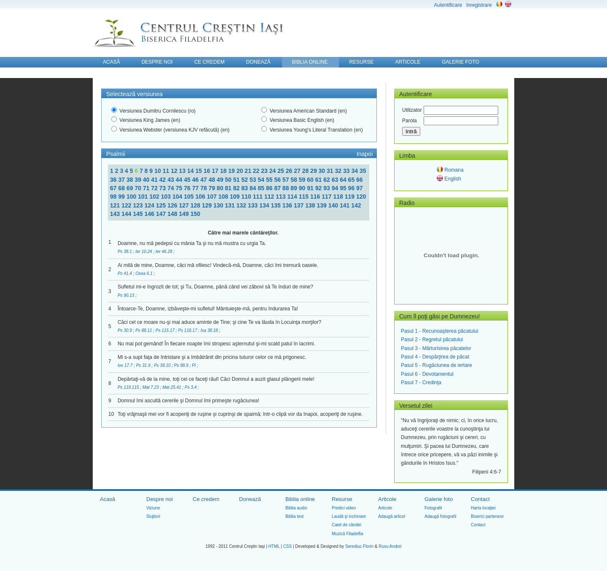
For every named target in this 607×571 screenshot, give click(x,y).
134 (265, 205)
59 (303, 179)
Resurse (342, 499)
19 (232, 170)
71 (147, 188)
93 (327, 188)
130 (219, 205)
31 (331, 170)
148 (173, 213)
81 (229, 188)
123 (139, 205)
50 (229, 179)
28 (306, 170)
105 (189, 196)
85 (262, 188)
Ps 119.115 (129, 387)
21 (248, 170)
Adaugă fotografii (440, 516)
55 (270, 179)
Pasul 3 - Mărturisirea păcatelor (436, 348)
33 (347, 170)
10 (158, 170)
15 (200, 170)
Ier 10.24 (144, 251)
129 (207, 205)
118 (338, 196)
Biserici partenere (487, 516)
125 (161, 205)
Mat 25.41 (172, 387)
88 (286, 188)
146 (150, 213)
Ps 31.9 (144, 365)
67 (114, 188)
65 (352, 179)
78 (204, 188)
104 (178, 196)
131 (230, 205)
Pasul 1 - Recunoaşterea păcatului (439, 331)
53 (254, 179)
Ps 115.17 (166, 330)
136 (288, 205)
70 (138, 188)
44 (180, 179)
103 (166, 196)
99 (122, 196)
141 (345, 205)
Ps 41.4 (125, 273)
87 (278, 188)
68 (122, 188)
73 (163, 188)
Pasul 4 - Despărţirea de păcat (435, 357)
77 (196, 188)
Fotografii (433, 508)
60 (311, 179)
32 (339, 170)
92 (319, 188)
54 (262, 179)
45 (188, 179)
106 (201, 196)
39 (138, 179)
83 (246, 188)
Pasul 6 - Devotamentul (427, 374)
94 (336, 188)
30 (323, 170)
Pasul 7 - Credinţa (421, 382)
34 (355, 170)
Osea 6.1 (144, 273)
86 (270, 188)
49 (221, 179)
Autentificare (448, 5)
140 (334, 205)
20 (240, 170)
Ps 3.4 (191, 387)
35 (363, 170)
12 (175, 170)
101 (143, 196)
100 (132, 196)
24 (273, 170)
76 (188, 188)
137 (299, 205)
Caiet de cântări (346, 525)
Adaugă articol (391, 516)
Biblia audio (296, 508)
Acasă (107, 499)
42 (163, 179)
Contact (480, 499)
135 (276, 205)
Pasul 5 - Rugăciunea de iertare (436, 365)
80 (221, 188)
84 (254, 188)
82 (237, 188)
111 (258, 196)
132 (242, 205)
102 (155, 196)
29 (314, 170)
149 (185, 213)
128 (196, 205)
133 (253, 205)
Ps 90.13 (126, 295)
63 (336, 179)
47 (204, 179)
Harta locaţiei (483, 508)
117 (327, 196)
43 (171, 179)
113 (281, 196)
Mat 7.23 (151, 387)
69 (130, 188)
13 (183, 170)
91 (311, 188)
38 (130, 179)
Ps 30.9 (125, 330)
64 (344, 179)
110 (246, 196)
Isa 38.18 (210, 330)
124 (150, 205)
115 (304, 196)
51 (237, 179)
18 (224, 170)
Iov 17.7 (126, 365)
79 (213, 188)
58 (294, 179)
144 (127, 213)
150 (195, 213)
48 (213, 179)
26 (290, 170)
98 (114, 196)
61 (319, 179)
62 (327, 179)
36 (114, 179)
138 (311, 205)
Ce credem (206, 499)
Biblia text (294, 516)
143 (115, 213)
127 (185, 205)
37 (122, 179)
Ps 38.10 (163, 365)
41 (155, 179)
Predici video (344, 508)
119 (350, 196)
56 (278, 179)
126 (173, 205)
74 (171, 188)
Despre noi (159, 499)
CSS (287, 546)
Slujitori (153, 516)
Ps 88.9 (182, 365)
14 (191, 170)
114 (292, 196)
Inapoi (365, 154)
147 (161, 213)
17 (216, 170)
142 (356, 205)
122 (127, 205)
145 (139, 213)
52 (246, 179)
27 (298, 170)
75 (180, 188)
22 (257, 170)
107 (212, 196)
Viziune (153, 508)
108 (224, 196)
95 (344, 188)
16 (208, 170)
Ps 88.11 (144, 330)
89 (294, 188)
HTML (274, 546)
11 (167, 170)
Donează (250, 499)
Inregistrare (479, 5)
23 (265, 170)
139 (322, 205)
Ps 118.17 (188, 330)
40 (147, 179)
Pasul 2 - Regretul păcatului (432, 339)
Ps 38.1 (125, 251)
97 (359, 188)
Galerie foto (438, 499)
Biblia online (300, 499)
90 (303, 188)
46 (196, 179)
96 (352, 188)
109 (235, 196)
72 (155, 188)
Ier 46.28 (164, 251)
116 (316, 196)
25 (281, 170)
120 (361, 196)
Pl (194, 365)
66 (359, 179)
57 (286, 179)
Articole (387, 499)
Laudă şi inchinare (349, 516)
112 (270, 196)
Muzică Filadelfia (347, 533)
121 (115, 205)
